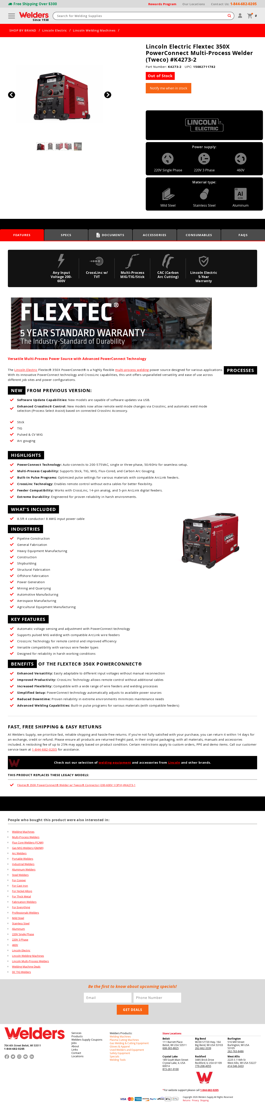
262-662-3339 (203, 1048)
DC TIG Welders (21, 972)
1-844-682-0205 (44, 749)
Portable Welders (22, 859)
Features (21, 235)
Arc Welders (19, 853)
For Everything (21, 907)
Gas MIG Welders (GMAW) (27, 848)
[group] (59, 93)
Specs (66, 235)
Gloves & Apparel (120, 1046)
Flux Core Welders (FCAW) (27, 842)
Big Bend (200, 1038)
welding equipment (115, 762)
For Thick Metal (21, 896)
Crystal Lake (170, 1056)
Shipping (204, 1100)
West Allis (234, 1056)
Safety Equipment (120, 1053)
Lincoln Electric (54, 30)
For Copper (19, 880)
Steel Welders (20, 875)
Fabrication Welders (24, 902)
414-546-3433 (236, 1066)
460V (15, 945)
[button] (107, 94)
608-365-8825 (171, 1048)
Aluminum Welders (23, 869)
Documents (110, 235)
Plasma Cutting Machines (124, 1039)
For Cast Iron (20, 886)
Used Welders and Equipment (127, 1049)
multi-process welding (132, 370)
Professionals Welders (25, 912)
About (75, 1046)
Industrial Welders (23, 864)
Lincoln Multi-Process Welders (30, 961)
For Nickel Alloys (22, 891)
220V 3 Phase (20, 939)
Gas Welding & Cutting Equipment (129, 1043)
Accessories (154, 235)
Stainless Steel (20, 923)
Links (74, 1049)
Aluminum (18, 929)
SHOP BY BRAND (22, 30)
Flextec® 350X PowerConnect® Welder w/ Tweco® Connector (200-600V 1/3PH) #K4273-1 (76, 785)
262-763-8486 (236, 1051)
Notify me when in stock (168, 88)
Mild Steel (18, 918)
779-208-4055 (203, 1066)
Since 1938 (41, 19)
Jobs (74, 1043)
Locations (77, 1056)
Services (76, 1033)
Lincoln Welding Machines (94, 30)
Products (77, 1036)
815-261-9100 (171, 1069)
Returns (186, 1100)
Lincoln (174, 762)
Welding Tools (118, 1059)
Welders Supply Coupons (86, 1039)
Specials (114, 1056)
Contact (76, 1053)
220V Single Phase (23, 934)
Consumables (199, 235)
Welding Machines (23, 832)
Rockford (200, 1056)
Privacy (196, 1100)
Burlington (234, 1038)
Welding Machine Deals (26, 966)
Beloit (166, 1038)
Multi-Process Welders (25, 837)
